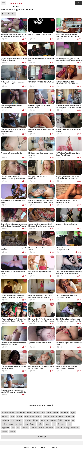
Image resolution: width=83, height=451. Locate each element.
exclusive (19, 420)
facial (60, 420)
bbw (54, 424)
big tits (40, 424)
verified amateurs (8, 412)
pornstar (53, 420)
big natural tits (29, 416)
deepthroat (49, 428)
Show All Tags (41, 437)
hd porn (32, 424)
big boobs (5, 420)
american (28, 420)
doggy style (13, 424)
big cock (47, 424)
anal (52, 416)
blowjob (4, 431)
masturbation (20, 412)
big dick (19, 416)
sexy (26, 424)
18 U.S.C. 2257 (54, 447)
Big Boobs (16, 3)
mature (41, 428)
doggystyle (61, 424)
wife (12, 420)
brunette (37, 412)
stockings (25, 428)
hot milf (46, 416)
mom (69, 424)
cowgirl (38, 416)
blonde (29, 412)
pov (73, 420)
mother (4, 424)
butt (13, 428)
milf (18, 428)
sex (43, 412)
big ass (35, 420)
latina (12, 416)
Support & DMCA (30, 447)
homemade (64, 412)
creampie (59, 416)
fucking (66, 428)
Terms (42, 447)
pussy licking (69, 416)
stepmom (5, 416)
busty (49, 412)
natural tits (44, 420)
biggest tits (5, 428)
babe (21, 424)
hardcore (34, 428)
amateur (12, 431)
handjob (67, 420)
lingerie (72, 412)
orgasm (55, 412)
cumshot (59, 428)
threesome (75, 428)
